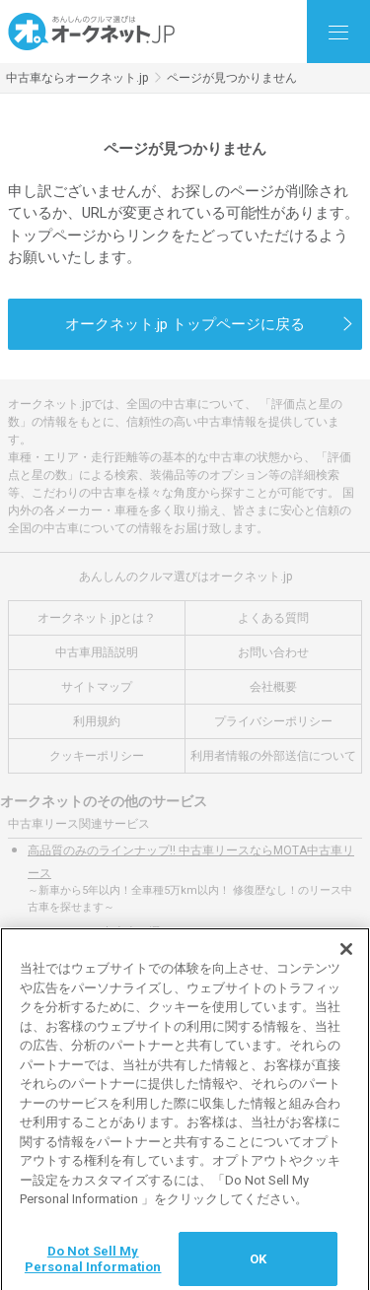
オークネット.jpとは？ (96, 618)
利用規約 (96, 721)
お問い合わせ (273, 652)
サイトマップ (96, 687)
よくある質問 (273, 618)
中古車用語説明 (96, 652)
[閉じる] (346, 955)
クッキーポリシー (96, 756)
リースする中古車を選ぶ (107, 932)
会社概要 (273, 687)
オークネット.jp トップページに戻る (185, 324)
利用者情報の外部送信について (273, 756)
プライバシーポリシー (273, 721)
